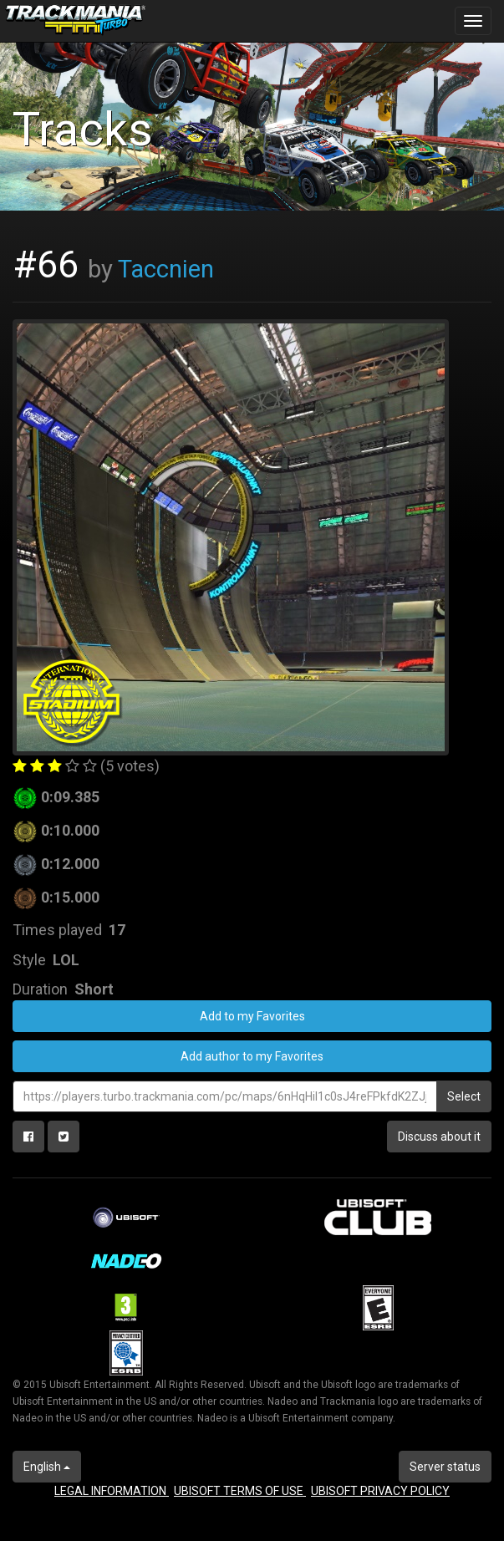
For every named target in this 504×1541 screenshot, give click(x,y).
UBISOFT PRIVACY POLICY (380, 1491)
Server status (445, 1466)
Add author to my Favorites (252, 1056)
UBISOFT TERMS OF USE (240, 1491)
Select (464, 1096)
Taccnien (166, 269)
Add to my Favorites (252, 1016)
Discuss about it (439, 1136)
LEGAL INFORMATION (111, 1491)
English (46, 1466)
